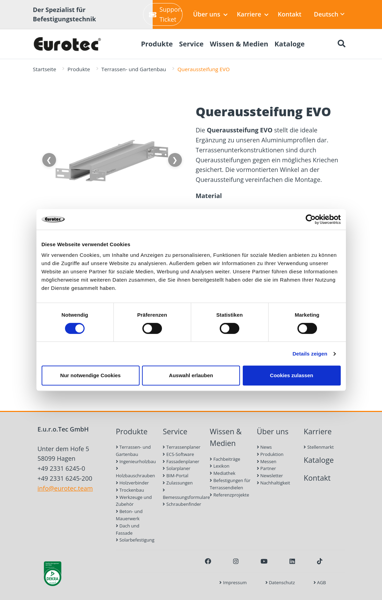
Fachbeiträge (225, 459)
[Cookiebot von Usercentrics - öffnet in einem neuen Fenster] (311, 219)
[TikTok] (320, 561)
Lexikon (219, 466)
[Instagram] (236, 561)
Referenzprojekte (229, 495)
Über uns (210, 14)
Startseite (44, 69)
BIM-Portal (175, 475)
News (264, 447)
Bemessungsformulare (183, 494)
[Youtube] (264, 561)
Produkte (78, 69)
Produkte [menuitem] (157, 43)
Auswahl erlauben (191, 375)
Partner (266, 468)
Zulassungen (178, 483)
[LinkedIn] (292, 561)
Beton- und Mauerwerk (129, 515)
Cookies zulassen (291, 375)
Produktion (270, 454)
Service (175, 431)
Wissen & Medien (226, 437)
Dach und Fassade (128, 529)
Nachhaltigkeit (273, 483)
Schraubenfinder (182, 504)
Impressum (233, 582)
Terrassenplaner (181, 447)
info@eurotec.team (65, 488)
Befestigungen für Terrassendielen (230, 484)
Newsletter (270, 475)
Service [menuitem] (191, 43)
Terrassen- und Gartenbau (133, 69)
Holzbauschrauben (135, 472)
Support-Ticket (166, 14)
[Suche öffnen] (341, 44)
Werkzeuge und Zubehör (134, 501)
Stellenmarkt (319, 447)
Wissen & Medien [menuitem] (239, 43)
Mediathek (223, 473)
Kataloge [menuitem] (289, 43)
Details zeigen (310, 354)
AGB (320, 582)
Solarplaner (176, 468)
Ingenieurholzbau (136, 461)
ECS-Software (178, 454)
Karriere (253, 14)
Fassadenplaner (181, 461)
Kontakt (290, 14)
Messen (266, 461)
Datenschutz (280, 582)
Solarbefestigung (135, 540)
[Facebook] (208, 561)
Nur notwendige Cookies (90, 375)
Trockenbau (130, 490)
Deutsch (329, 14)
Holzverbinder (132, 483)
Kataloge (319, 460)
